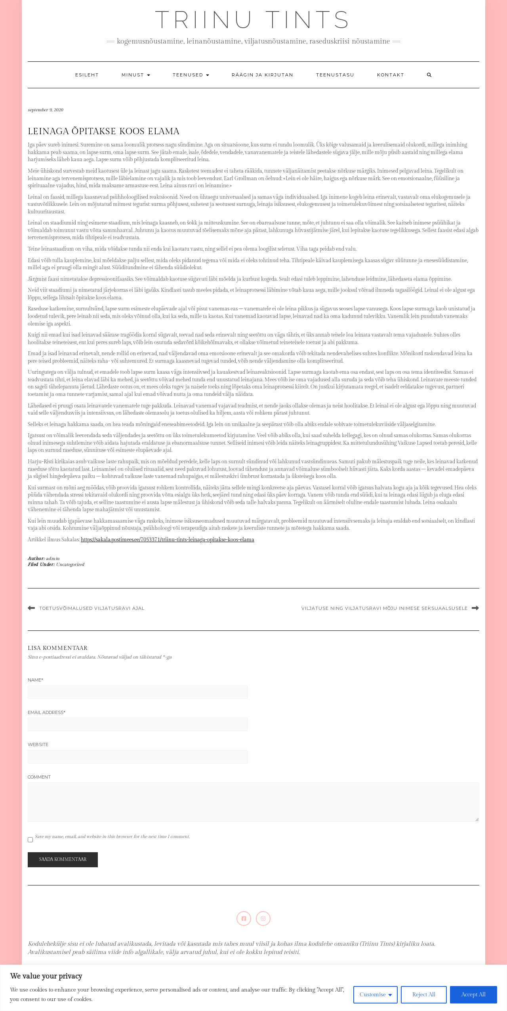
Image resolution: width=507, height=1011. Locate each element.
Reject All (423, 995)
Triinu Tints (253, 20)
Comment (39, 777)
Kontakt (390, 75)
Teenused (191, 75)
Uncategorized (70, 564)
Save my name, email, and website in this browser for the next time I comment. (112, 836)
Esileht (87, 75)
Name (35, 680)
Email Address (46, 712)
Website (38, 744)
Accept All (473, 995)
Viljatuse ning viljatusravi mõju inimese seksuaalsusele (384, 608)
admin (53, 558)
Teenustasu (335, 75)
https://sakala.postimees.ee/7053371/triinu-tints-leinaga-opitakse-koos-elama (167, 540)
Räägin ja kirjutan (263, 75)
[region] (253, 988)
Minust (136, 75)
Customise (373, 995)
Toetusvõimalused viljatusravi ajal (92, 608)
